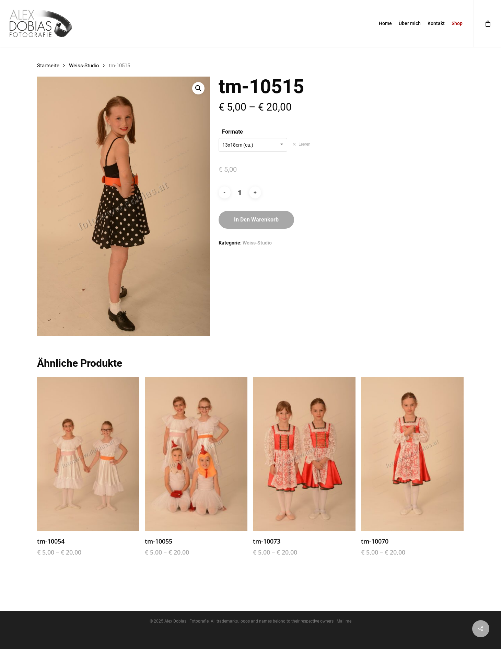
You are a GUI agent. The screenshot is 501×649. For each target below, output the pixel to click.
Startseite (48, 65)
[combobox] (253, 145)
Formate (232, 131)
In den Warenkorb (256, 219)
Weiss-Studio (84, 65)
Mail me (344, 621)
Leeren (305, 144)
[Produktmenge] (240, 193)
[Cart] (487, 23)
